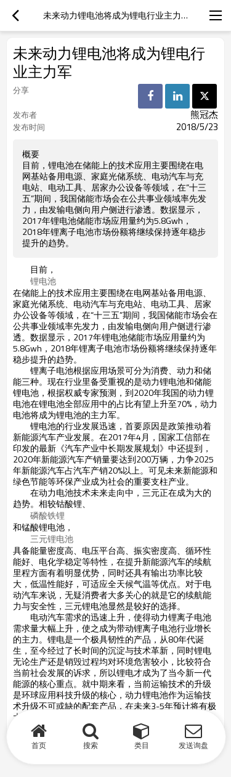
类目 (141, 745)
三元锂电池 (51, 539)
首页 (38, 745)
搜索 (90, 745)
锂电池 (43, 281)
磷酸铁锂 (47, 515)
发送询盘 (193, 745)
